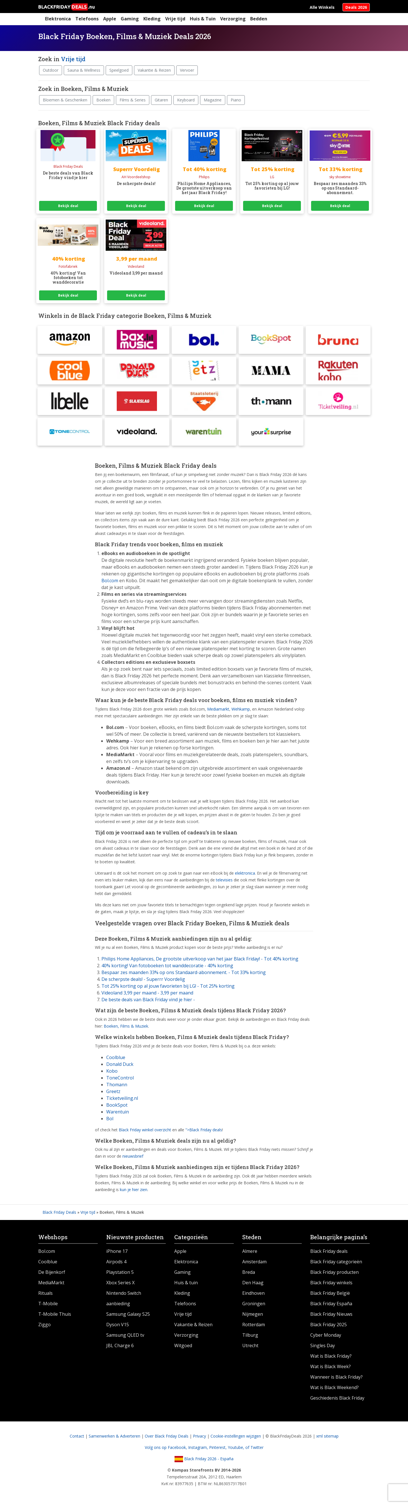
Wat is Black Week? (330, 1368)
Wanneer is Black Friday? (336, 1379)
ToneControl (120, 1079)
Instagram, (198, 1449)
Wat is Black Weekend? (334, 1389)
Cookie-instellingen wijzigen (236, 1438)
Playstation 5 (120, 1274)
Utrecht (250, 1347)
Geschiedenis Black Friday (337, 1400)
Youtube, (236, 1449)
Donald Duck (119, 1066)
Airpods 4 (116, 1263)
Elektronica (58, 19)
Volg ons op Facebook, (166, 1449)
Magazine (213, 100)
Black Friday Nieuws (331, 1316)
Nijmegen (252, 1316)
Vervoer (187, 70)
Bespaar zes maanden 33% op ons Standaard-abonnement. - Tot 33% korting (183, 974)
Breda (248, 1274)
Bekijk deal (68, 205)
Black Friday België (330, 1295)
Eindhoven (253, 1295)
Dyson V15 (117, 1326)
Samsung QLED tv (125, 1337)
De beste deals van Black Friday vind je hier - (148, 1001)
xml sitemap (327, 1438)
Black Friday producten (334, 1274)
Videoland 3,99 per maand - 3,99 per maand (147, 995)
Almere (249, 1253)
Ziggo (44, 1326)
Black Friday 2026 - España (204, 1460)
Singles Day (322, 1347)
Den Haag (253, 1284)
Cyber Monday (325, 1337)
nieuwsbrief (132, 1158)
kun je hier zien (133, 1191)
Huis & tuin (186, 1284)
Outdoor (50, 70)
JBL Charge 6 (120, 1347)
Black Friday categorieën (336, 1263)
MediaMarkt (51, 1284)
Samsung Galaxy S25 (128, 1316)
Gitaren (161, 100)
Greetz (113, 1093)
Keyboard (186, 100)
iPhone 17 (117, 1253)
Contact (77, 1438)
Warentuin (117, 1113)
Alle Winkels (322, 7)
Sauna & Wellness (83, 70)
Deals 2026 (356, 7)
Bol (109, 1120)
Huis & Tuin (203, 19)
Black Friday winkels (331, 1284)
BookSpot (117, 1107)
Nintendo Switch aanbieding (123, 1300)
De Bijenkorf (51, 1274)
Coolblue (115, 1059)
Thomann (116, 1086)
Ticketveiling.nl (122, 1100)
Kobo (112, 1073)
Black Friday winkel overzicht (145, 1131)
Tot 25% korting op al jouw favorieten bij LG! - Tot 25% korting (168, 988)
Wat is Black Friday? (331, 1358)
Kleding (152, 19)
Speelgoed (119, 70)
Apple (109, 19)
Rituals (45, 1295)
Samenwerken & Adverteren (114, 1438)
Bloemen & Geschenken (65, 100)
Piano (236, 100)
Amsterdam (254, 1263)
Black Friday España (331, 1305)
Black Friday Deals (59, 1214)
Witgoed (183, 1347)
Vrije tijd (175, 19)
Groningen (253, 1305)
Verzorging (233, 19)
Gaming (130, 19)
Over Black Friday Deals (166, 1438)
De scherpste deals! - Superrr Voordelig (143, 981)
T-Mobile (48, 1305)
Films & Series (133, 100)
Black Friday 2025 (328, 1326)
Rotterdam (253, 1326)
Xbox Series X (120, 1284)
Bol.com (46, 1253)
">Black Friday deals (203, 1131)
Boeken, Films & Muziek (126, 1028)
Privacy (199, 1438)
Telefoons (87, 19)
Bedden (258, 19)
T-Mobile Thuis (54, 1316)
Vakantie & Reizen (154, 70)
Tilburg (250, 1337)
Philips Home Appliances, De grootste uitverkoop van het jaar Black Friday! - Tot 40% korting (199, 961)
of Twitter (254, 1449)
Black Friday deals (329, 1253)
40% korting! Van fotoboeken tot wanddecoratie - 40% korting (167, 967)
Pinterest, (218, 1449)
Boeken (103, 100)
